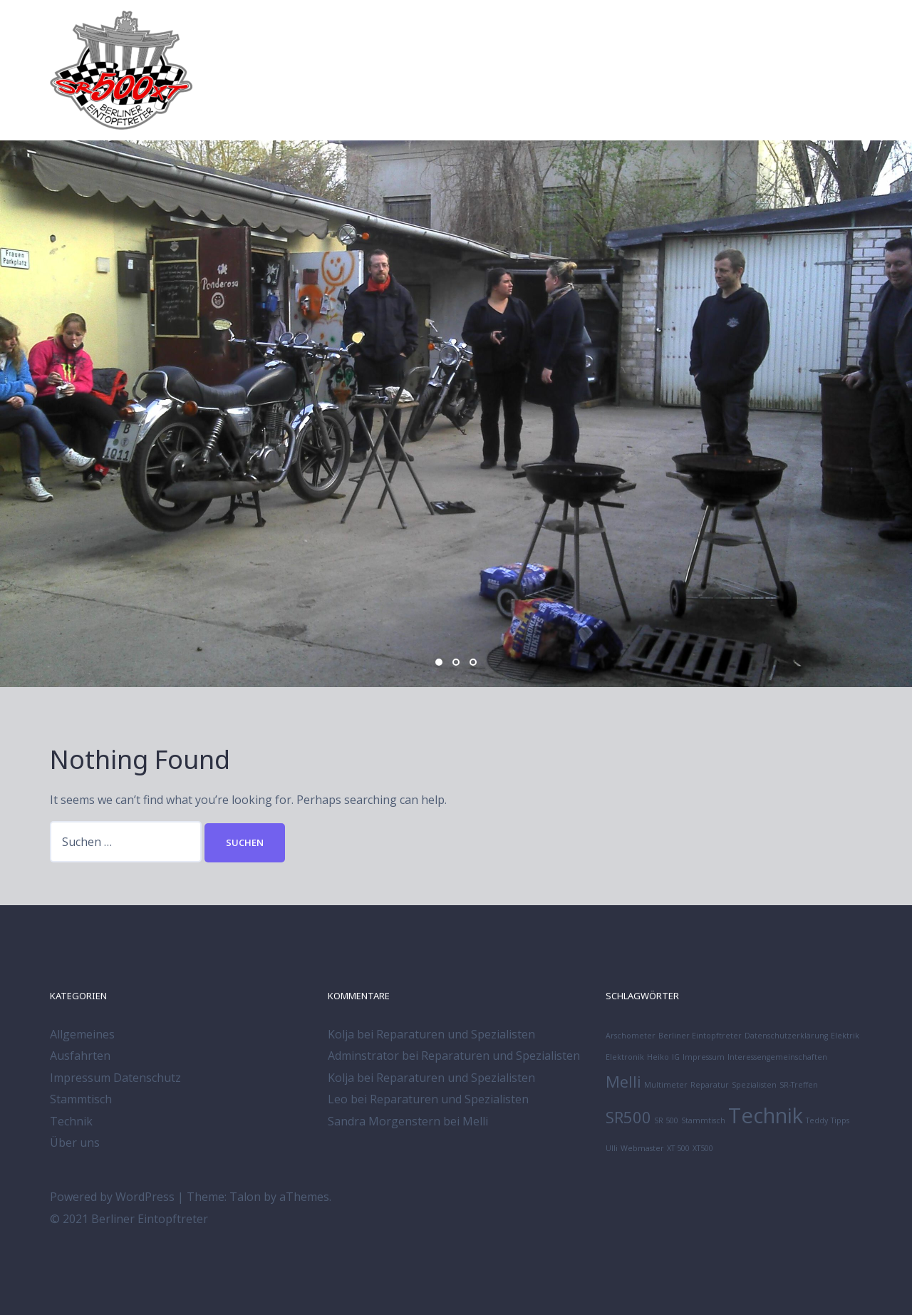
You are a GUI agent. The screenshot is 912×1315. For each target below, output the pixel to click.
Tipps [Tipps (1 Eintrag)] (840, 1120)
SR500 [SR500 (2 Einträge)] (628, 1117)
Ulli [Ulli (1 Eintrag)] (612, 1148)
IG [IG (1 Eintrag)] (676, 1057)
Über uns (75, 1142)
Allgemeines (82, 1034)
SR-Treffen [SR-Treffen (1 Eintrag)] (798, 1085)
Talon (245, 1197)
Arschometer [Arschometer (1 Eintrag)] (631, 1036)
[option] (456, 413)
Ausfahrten (80, 1055)
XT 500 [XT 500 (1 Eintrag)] (678, 1148)
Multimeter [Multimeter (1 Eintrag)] (666, 1085)
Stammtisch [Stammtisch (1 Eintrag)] (703, 1120)
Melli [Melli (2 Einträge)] (623, 1081)
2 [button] (456, 662)
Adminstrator (363, 1055)
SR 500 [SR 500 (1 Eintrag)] (666, 1120)
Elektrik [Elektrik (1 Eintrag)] (845, 1036)
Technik (71, 1121)
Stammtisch (81, 1099)
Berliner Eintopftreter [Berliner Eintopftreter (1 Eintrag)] (700, 1036)
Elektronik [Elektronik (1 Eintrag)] (625, 1057)
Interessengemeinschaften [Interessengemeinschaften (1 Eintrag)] (777, 1057)
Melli (475, 1121)
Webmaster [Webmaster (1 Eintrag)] (642, 1148)
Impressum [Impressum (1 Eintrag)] (704, 1057)
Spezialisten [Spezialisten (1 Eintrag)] (754, 1085)
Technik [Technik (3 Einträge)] (765, 1115)
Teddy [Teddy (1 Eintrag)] (817, 1120)
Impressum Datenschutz (115, 1077)
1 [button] (439, 662)
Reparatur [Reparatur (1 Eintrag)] (709, 1085)
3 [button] (473, 662)
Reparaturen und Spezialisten (455, 1034)
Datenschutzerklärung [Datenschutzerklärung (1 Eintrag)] (786, 1036)
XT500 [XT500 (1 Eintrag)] (703, 1148)
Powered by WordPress (112, 1197)
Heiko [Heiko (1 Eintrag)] (658, 1057)
